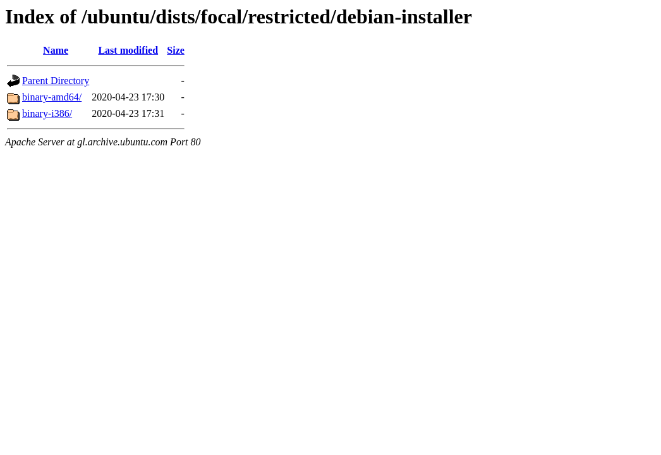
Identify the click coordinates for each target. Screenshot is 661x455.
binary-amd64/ (52, 97)
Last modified (128, 50)
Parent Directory (55, 80)
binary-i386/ (47, 113)
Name (55, 50)
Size (176, 50)
